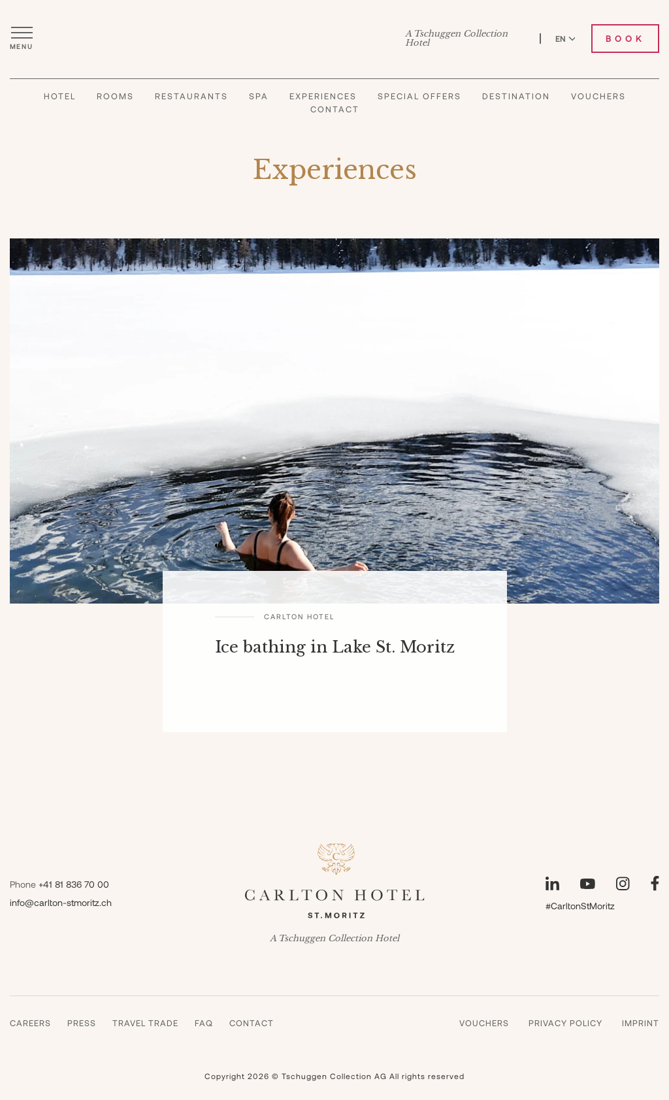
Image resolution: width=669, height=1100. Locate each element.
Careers (30, 1023)
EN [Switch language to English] (565, 38)
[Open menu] (21, 38)
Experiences (323, 96)
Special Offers (419, 96)
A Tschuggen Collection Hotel (456, 38)
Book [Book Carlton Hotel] (625, 38)
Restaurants (191, 96)
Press (81, 1023)
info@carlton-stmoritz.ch (61, 902)
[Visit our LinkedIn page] (552, 883)
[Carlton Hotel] (335, 38)
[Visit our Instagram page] (623, 883)
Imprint (640, 1023)
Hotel (60, 96)
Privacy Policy (565, 1023)
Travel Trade (145, 1023)
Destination (516, 96)
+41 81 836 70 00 (74, 884)
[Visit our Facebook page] (655, 883)
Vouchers (598, 96)
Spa (259, 96)
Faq (204, 1023)
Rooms (115, 96)
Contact (334, 109)
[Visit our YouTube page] (587, 884)
